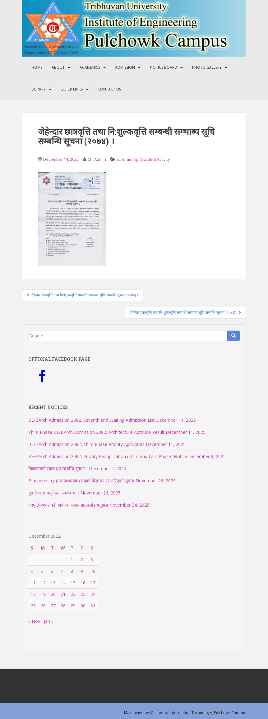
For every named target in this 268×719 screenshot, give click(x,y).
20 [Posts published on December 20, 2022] (53, 594)
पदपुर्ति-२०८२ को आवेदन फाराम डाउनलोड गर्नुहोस (68, 505)
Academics (90, 67)
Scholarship (127, 159)
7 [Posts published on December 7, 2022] (62, 571)
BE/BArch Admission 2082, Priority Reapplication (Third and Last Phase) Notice (107, 456)
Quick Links (72, 89)
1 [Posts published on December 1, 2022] (72, 560)
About (58, 67)
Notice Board (163, 67)
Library (38, 89)
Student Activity (155, 159)
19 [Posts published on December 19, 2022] (43, 594)
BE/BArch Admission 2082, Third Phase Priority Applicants (86, 444)
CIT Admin (97, 159)
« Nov (34, 621)
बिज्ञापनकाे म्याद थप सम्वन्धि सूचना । (58, 468)
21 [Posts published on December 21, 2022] (63, 594)
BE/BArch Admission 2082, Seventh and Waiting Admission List (91, 420)
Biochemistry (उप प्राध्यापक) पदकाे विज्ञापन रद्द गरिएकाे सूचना (81, 481)
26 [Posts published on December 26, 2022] (43, 606)
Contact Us (109, 89)
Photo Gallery (207, 67)
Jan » (48, 621)
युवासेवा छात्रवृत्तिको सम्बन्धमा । (53, 493)
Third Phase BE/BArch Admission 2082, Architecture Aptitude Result (96, 432)
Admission (125, 67)
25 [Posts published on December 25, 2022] (33, 606)
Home (36, 67)
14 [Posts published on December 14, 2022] (63, 583)
